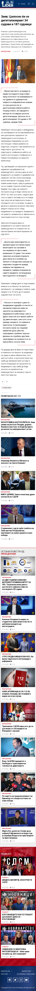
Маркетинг (26, 971)
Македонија (6, 51)
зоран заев (7, 387)
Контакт (4, 974)
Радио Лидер (7, 4)
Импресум (5, 971)
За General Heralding (26, 974)
